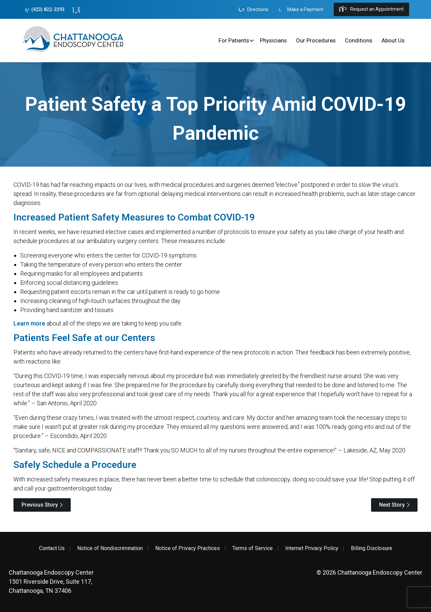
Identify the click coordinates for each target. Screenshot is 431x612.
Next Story (392, 505)
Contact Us (52, 548)
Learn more (29, 323)
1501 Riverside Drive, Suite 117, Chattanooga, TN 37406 (51, 581)
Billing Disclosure (371, 548)
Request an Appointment (371, 9)
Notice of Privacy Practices (187, 548)
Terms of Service (252, 548)
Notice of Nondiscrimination (110, 548)
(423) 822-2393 (45, 9)
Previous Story (40, 505)
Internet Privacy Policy (311, 548)
